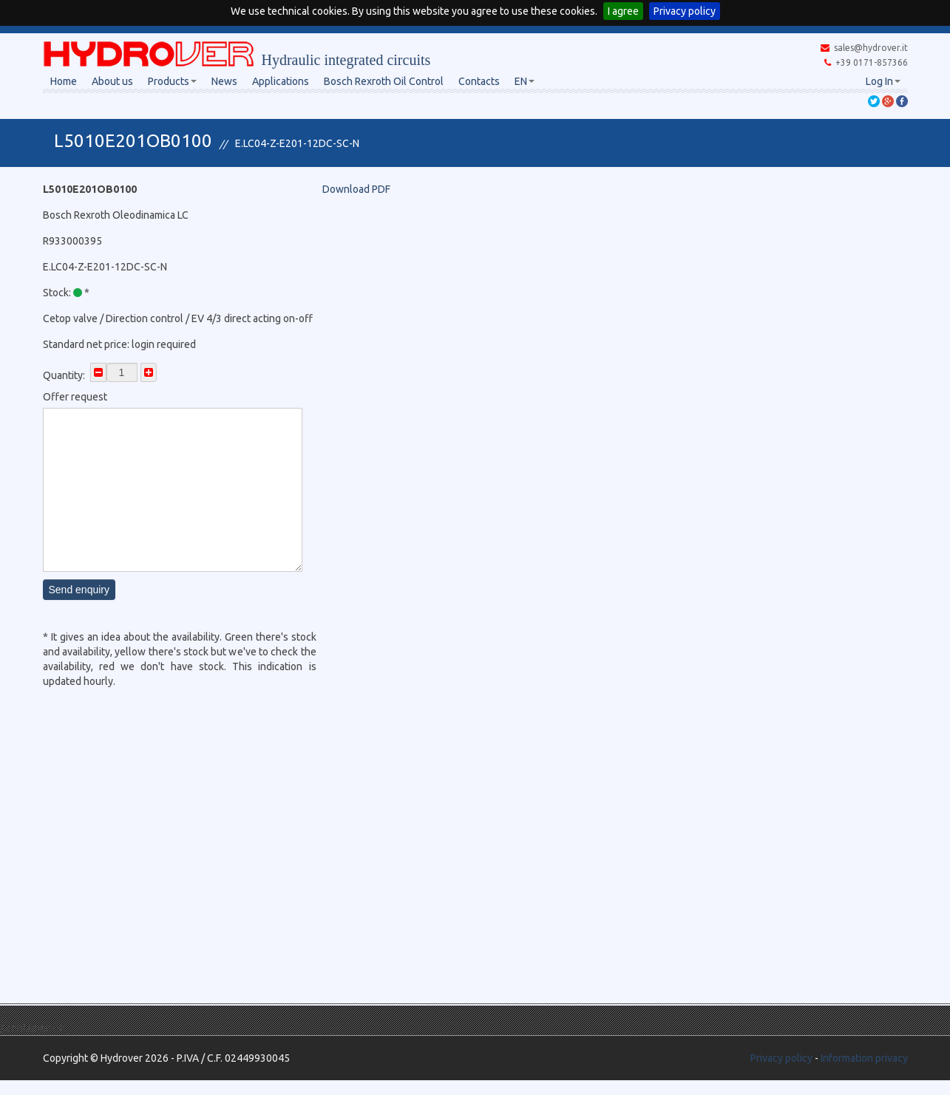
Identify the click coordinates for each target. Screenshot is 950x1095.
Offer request (75, 397)
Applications (280, 81)
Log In (883, 81)
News (224, 81)
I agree (623, 11)
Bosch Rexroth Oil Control (384, 81)
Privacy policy (685, 11)
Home (63, 81)
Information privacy (864, 1058)
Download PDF (356, 189)
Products (172, 81)
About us (112, 81)
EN (525, 81)
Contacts (479, 81)
